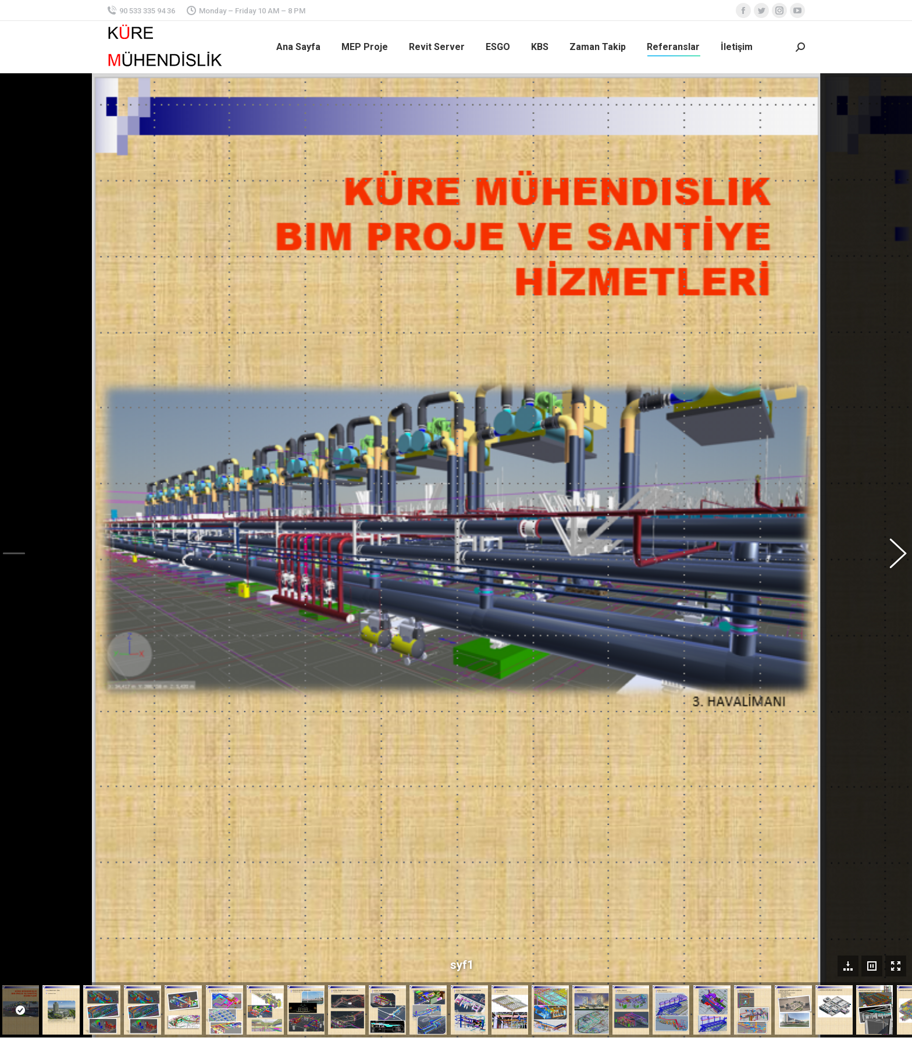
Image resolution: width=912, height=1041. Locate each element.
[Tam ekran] (790, 876)
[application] (710, 834)
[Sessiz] (771, 876)
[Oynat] (631, 876)
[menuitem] (298, 47)
